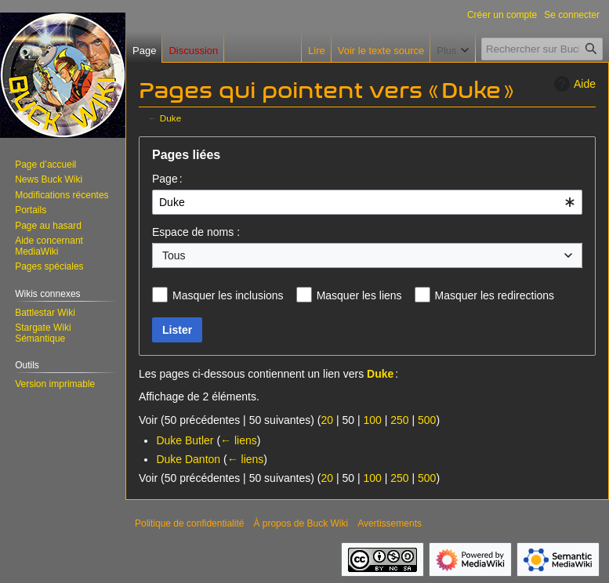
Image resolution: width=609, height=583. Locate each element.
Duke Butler (184, 440)
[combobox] (367, 202)
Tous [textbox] (174, 255)
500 (427, 420)
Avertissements (389, 523)
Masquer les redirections (495, 295)
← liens (238, 440)
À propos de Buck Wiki (300, 523)
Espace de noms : (196, 232)
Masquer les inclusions (228, 295)
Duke (170, 118)
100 (372, 420)
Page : (167, 178)
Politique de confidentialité (189, 523)
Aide (573, 84)
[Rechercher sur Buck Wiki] (542, 49)
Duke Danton (188, 459)
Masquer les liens (359, 295)
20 (327, 420)
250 (399, 420)
